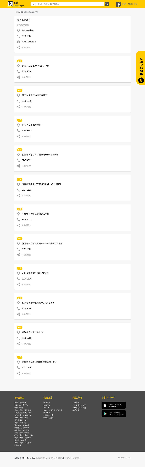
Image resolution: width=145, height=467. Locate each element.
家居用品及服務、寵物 (22, 413)
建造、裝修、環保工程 (22, 410)
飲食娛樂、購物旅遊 (21, 428)
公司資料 (75, 403)
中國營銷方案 (48, 415)
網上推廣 (46, 413)
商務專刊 (46, 405)
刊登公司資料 (48, 418)
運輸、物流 (18, 408)
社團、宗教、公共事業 (22, 443)
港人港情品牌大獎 (79, 405)
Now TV (46, 408)
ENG (124, 4)
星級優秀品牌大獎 (79, 408)
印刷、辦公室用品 (21, 405)
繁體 (130, 4)
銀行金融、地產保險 (21, 430)
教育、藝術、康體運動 (22, 438)
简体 (135, 4)
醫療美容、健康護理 (21, 425)
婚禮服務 (17, 445)
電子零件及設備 (20, 420)
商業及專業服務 (20, 403)
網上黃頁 (46, 403)
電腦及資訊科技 (20, 440)
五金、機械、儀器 (21, 418)
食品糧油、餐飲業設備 (22, 415)
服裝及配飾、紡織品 (21, 433)
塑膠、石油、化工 (21, 423)
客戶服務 (75, 410)
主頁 (17, 12)
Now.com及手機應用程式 (52, 410)
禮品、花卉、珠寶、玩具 (23, 435)
